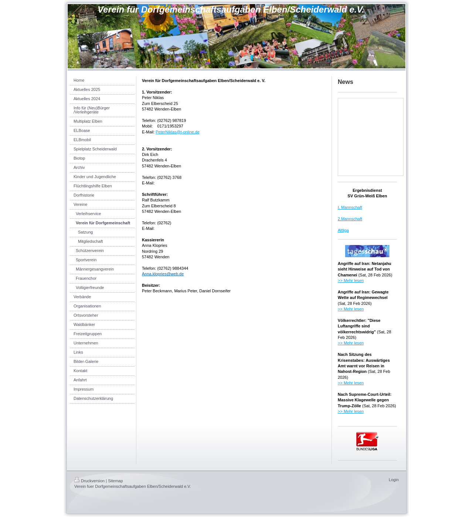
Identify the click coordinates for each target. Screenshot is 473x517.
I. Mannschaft (350, 207)
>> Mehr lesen (351, 280)
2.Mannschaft (350, 219)
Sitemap (115, 481)
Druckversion (89, 481)
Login (394, 479)
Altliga (343, 230)
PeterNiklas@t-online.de (178, 132)
